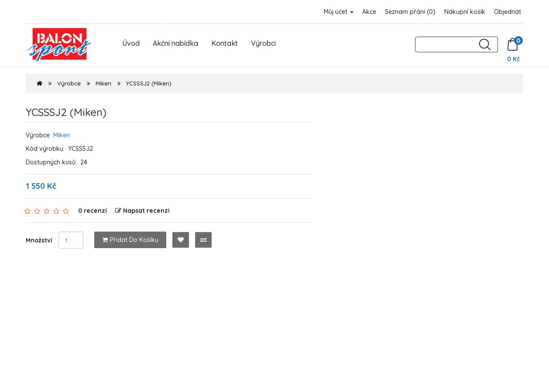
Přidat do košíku (130, 240)
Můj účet (338, 12)
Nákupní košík (464, 12)
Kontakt (224, 43)
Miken (103, 83)
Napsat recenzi (142, 211)
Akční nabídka (175, 43)
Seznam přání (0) (410, 12)
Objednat (507, 12)
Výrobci (263, 43)
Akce (369, 12)
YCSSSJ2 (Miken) (149, 83)
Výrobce (69, 83)
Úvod (131, 43)
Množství (39, 240)
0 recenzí (92, 211)
